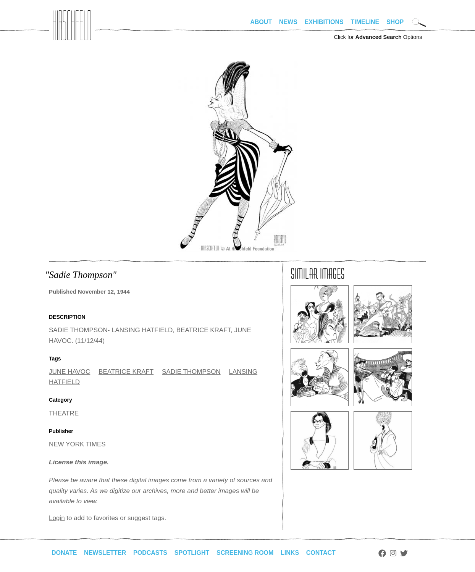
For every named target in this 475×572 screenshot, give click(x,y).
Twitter (404, 553)
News (288, 22)
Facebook (382, 553)
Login (57, 518)
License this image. (79, 462)
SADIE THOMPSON (191, 371)
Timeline (365, 22)
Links (290, 552)
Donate (64, 552)
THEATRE (64, 413)
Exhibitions (324, 22)
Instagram (393, 553)
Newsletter (105, 552)
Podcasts (150, 552)
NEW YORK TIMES (77, 444)
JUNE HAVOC (69, 371)
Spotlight (192, 552)
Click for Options (378, 37)
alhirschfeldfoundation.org (72, 25)
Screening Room (244, 552)
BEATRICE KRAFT (126, 371)
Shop (395, 22)
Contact (321, 552)
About (261, 22)
